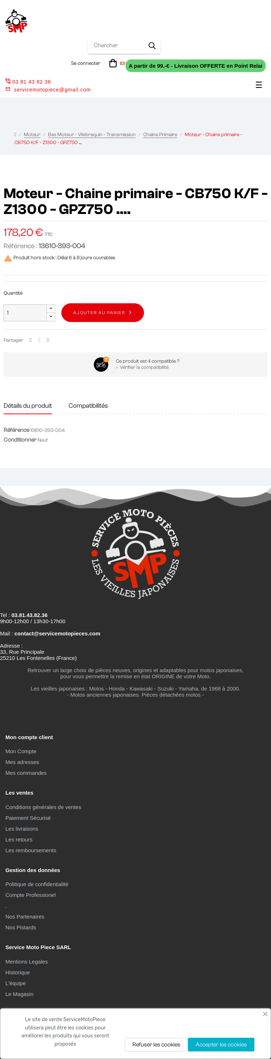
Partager (31, 340)
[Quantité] (25, 312)
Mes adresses (22, 762)
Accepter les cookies (221, 1044)
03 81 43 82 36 (28, 82)
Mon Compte (20, 751)
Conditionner (20, 440)
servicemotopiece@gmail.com (52, 90)
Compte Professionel (30, 895)
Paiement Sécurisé (28, 818)
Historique (17, 972)
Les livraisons (21, 829)
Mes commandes (26, 773)
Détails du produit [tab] (28, 406)
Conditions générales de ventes (43, 807)
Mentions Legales (26, 962)
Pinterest (48, 340)
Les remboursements (30, 850)
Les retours (18, 839)
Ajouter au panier (99, 312)
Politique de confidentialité (36, 884)
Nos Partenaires (24, 916)
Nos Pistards (20, 927)
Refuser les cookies (156, 1044)
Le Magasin (19, 994)
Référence (16, 430)
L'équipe (15, 983)
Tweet (39, 340)
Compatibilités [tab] (88, 406)
